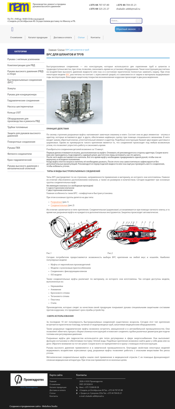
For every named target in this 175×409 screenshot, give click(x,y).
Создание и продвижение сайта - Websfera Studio (33, 406)
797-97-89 (99, 5)
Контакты (54, 396)
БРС (68, 75)
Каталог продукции (58, 387)
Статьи (52, 393)
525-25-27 (99, 9)
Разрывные (56, 202)
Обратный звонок (126, 29)
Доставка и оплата (58, 390)
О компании (55, 384)
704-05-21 (126, 5)
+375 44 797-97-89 (115, 390)
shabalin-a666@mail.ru (128, 9)
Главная (53, 382)
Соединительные (59, 205)
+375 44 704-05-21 (114, 393)
